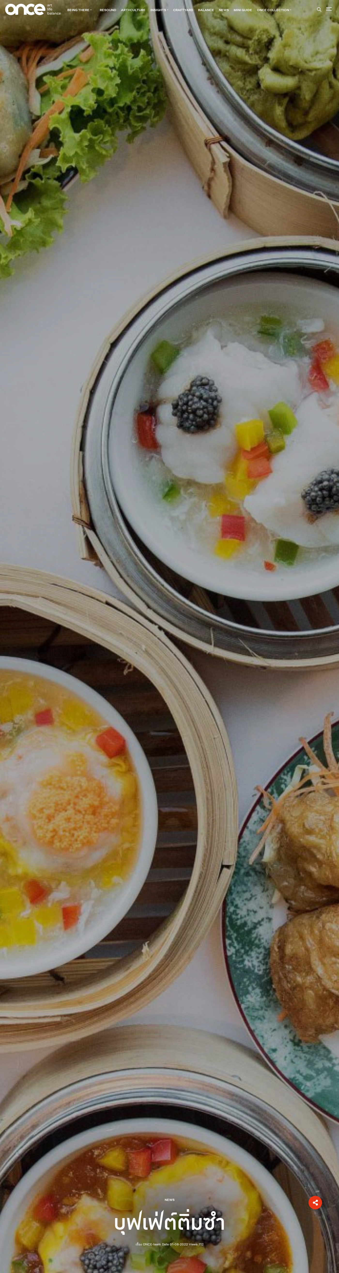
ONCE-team (152, 1244)
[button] (315, 1202)
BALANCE (206, 9)
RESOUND (108, 9)
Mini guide (243, 9)
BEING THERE (79, 9)
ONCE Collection (274, 9)
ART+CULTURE (133, 9)
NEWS (224, 9)
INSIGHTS (159, 9)
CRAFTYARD (183, 9)
